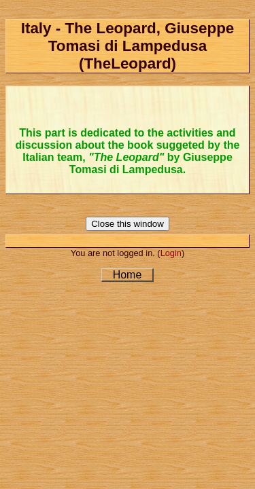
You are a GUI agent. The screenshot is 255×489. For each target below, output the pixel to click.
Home (127, 274)
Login (171, 253)
